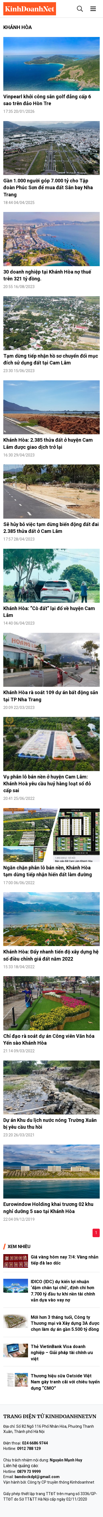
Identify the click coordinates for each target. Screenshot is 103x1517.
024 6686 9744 (35, 1443)
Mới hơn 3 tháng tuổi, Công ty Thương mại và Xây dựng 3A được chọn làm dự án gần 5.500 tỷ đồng (65, 1323)
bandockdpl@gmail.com (37, 1477)
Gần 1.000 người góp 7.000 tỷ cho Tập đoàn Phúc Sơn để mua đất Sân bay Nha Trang (48, 187)
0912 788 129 (29, 1448)
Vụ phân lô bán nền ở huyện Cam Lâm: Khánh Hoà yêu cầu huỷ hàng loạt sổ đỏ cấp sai (47, 783)
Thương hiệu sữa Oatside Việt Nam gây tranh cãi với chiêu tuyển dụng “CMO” (65, 1382)
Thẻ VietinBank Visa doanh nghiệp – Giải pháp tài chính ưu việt (62, 1352)
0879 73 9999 (29, 1471)
